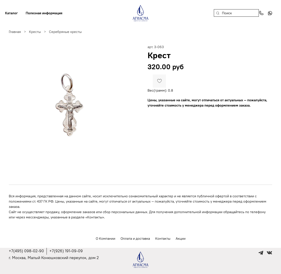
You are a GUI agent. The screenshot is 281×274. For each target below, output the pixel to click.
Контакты (162, 238)
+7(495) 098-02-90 (26, 250)
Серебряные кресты (65, 31)
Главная (15, 31)
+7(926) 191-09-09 (66, 250)
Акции (181, 238)
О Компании (105, 238)
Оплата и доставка (135, 238)
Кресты (35, 31)
